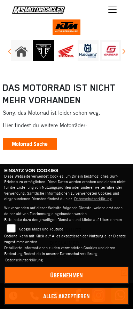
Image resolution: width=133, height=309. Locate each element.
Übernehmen (66, 275)
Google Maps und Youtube (41, 229)
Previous (9, 52)
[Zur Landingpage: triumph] (43, 50)
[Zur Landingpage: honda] (65, 50)
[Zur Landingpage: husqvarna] (88, 50)
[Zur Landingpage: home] (21, 50)
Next (123, 52)
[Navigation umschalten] (112, 9)
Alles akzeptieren (66, 296)
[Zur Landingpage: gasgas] (110, 50)
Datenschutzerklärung (93, 198)
